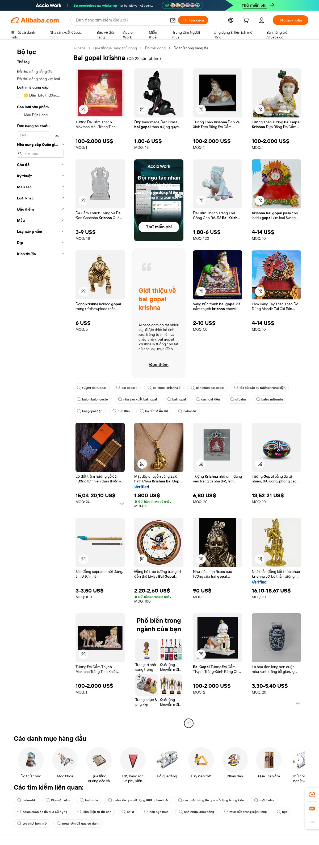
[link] (312, 795)
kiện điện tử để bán (94, 812)
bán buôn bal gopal (207, 388)
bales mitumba (270, 399)
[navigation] (40, 386)
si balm (238, 399)
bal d (127, 812)
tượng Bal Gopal (91, 388)
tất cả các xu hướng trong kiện (259, 388)
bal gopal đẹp (89, 411)
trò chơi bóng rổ (32, 823)
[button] (173, 20)
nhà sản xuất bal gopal (137, 399)
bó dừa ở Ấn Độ (154, 411)
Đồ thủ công (155, 48)
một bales (264, 800)
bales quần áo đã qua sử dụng (42, 812)
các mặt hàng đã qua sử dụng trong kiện (211, 800)
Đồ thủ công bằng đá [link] (191, 48)
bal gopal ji (126, 388)
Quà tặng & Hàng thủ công (115, 48)
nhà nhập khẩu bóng (196, 812)
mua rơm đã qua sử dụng (78, 823)
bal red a (89, 800)
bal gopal (176, 399)
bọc (282, 812)
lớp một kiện (58, 800)
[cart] (247, 21)
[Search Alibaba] (120, 20)
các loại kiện (208, 399)
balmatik (187, 411)
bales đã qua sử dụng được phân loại (138, 800)
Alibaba (79, 48)
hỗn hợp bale (156, 812)
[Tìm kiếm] (193, 20)
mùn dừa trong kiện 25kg (245, 812)
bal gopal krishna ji (164, 388)
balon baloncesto (92, 399)
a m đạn (121, 411)
